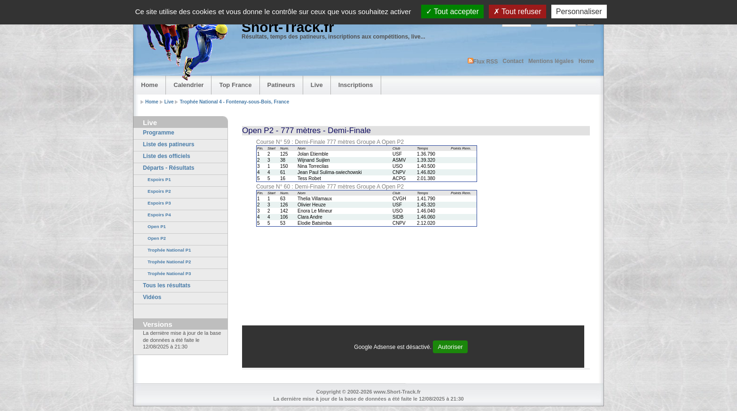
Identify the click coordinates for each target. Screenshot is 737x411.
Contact (513, 61)
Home (586, 61)
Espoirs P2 (159, 191)
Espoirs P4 (159, 214)
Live (317, 84)
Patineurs (281, 84)
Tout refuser (517, 12)
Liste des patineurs (168, 144)
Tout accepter (452, 12)
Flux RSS (483, 61)
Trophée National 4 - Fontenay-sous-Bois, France (234, 101)
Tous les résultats (166, 285)
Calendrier (188, 84)
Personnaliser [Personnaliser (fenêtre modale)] (579, 12)
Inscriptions (355, 84)
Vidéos (152, 297)
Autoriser (450, 346)
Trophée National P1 (169, 250)
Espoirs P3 (159, 203)
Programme (158, 132)
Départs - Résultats (168, 168)
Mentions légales (551, 61)
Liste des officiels (166, 156)
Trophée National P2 (169, 261)
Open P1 (157, 226)
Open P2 (157, 238)
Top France (235, 84)
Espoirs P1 (159, 179)
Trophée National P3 (169, 273)
